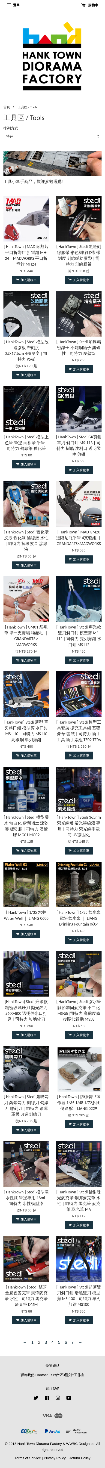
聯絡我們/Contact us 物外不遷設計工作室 (52, 1375)
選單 (13, 5)
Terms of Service (28, 1458)
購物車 (89, 5)
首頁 (6, 107)
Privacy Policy (55, 1458)
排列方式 (10, 128)
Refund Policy (79, 1458)
